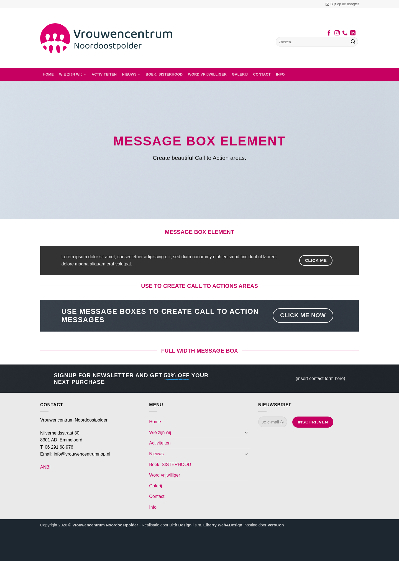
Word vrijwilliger (207, 74)
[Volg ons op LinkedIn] (352, 33)
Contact (262, 74)
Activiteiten (104, 74)
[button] (342, 4)
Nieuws (131, 74)
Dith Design (180, 525)
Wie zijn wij (72, 74)
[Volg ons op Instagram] (337, 33)
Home (48, 74)
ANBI (45, 467)
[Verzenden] (353, 41)
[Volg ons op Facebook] (329, 33)
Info (280, 74)
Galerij (240, 74)
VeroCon (275, 525)
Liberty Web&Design (222, 525)
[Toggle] (246, 432)
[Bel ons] (344, 33)
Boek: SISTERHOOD (164, 74)
